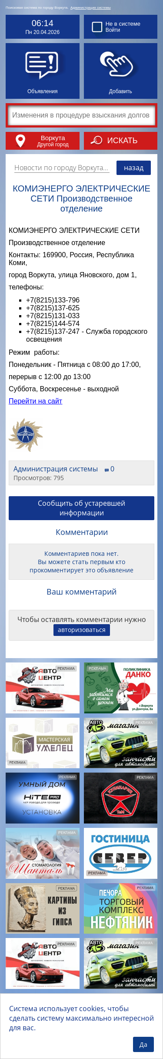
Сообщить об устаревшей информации (81, 508)
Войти (113, 30)
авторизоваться (82, 629)
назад (133, 167)
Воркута (53, 137)
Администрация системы (90, 8)
